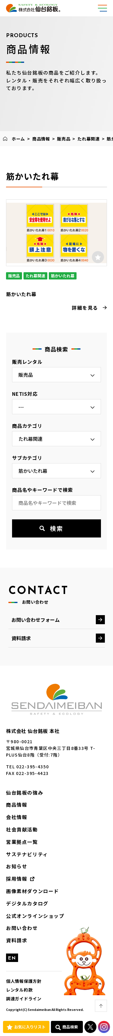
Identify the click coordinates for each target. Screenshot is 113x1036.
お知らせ (16, 866)
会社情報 (16, 817)
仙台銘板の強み (24, 792)
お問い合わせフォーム (35, 619)
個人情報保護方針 (24, 981)
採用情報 (16, 878)
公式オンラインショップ (35, 915)
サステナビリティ (27, 854)
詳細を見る (85, 307)
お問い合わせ (22, 927)
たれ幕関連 (88, 139)
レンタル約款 (19, 990)
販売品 (63, 139)
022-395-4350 (32, 766)
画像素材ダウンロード (32, 891)
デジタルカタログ (27, 903)
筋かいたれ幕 (21, 294)
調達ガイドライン (24, 999)
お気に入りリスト (30, 1027)
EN (12, 958)
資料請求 (21, 638)
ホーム (18, 139)
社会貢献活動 (22, 829)
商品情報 (41, 139)
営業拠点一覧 (22, 841)
